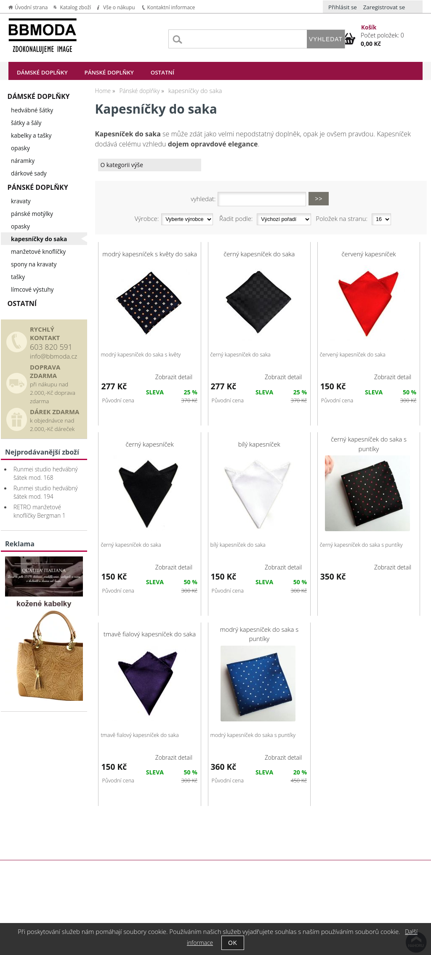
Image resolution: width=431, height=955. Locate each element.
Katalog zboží (75, 7)
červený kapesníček (368, 254)
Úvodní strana (31, 7)
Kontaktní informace (171, 7)
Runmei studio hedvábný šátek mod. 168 (45, 473)
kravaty (21, 201)
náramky (23, 161)
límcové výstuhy (32, 289)
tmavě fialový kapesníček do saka (150, 634)
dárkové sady (29, 173)
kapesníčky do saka (39, 239)
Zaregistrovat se (384, 7)
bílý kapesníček (259, 444)
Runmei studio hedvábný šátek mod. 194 (45, 492)
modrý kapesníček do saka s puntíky (259, 634)
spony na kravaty (33, 264)
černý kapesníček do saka (259, 254)
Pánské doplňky (109, 72)
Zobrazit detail (173, 377)
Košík (368, 27)
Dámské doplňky (42, 72)
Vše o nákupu (119, 7)
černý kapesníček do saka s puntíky (369, 443)
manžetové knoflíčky (38, 251)
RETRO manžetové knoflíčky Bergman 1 (39, 511)
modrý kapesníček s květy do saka (149, 254)
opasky (20, 148)
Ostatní (162, 72)
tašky (18, 277)
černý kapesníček (150, 444)
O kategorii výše (121, 165)
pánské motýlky (32, 214)
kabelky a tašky (31, 135)
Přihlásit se (342, 7)
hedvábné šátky (32, 110)
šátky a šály (26, 123)
